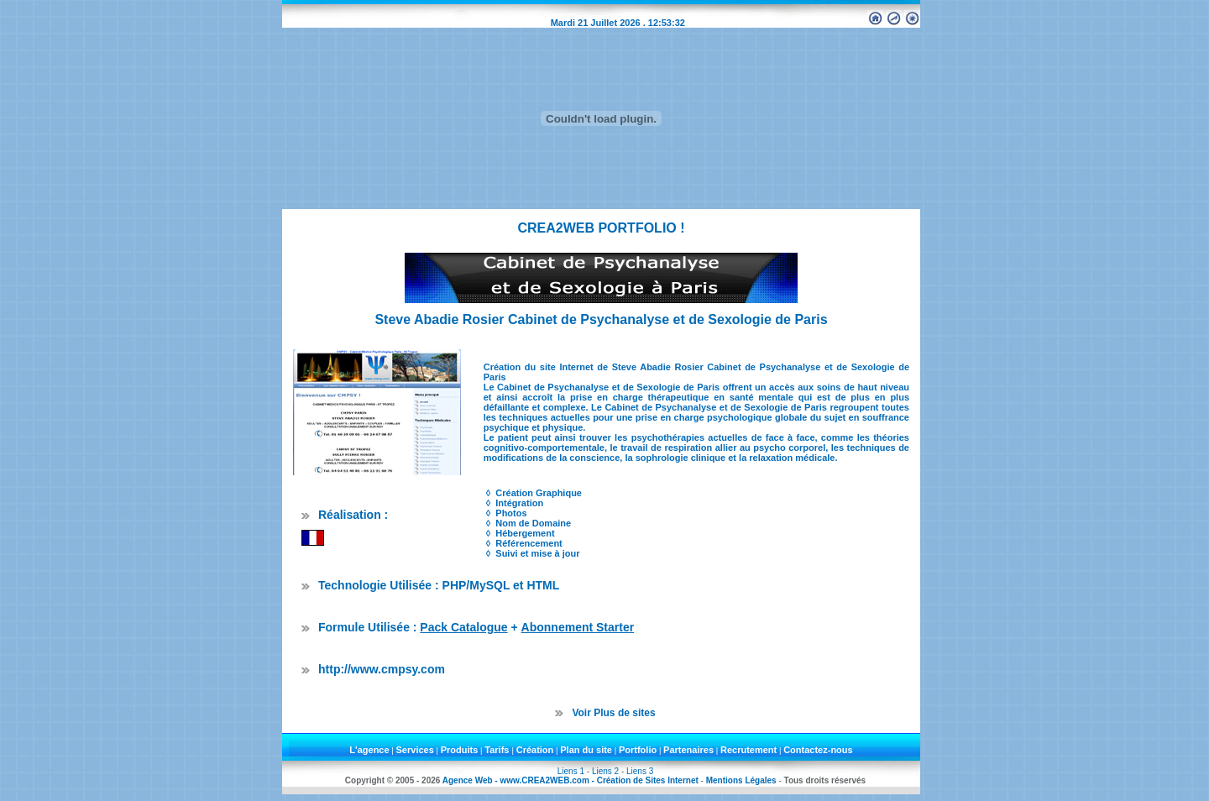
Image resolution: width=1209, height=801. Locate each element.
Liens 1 (570, 771)
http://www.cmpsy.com (381, 669)
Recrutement (748, 750)
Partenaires (688, 750)
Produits (460, 750)
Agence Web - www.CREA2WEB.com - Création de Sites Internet (570, 780)
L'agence (369, 750)
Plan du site (586, 750)
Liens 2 (605, 771)
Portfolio (638, 750)
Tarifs (497, 750)
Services (415, 750)
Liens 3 (639, 771)
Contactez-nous (818, 750)
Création (535, 750)
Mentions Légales (741, 780)
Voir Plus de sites (613, 713)
